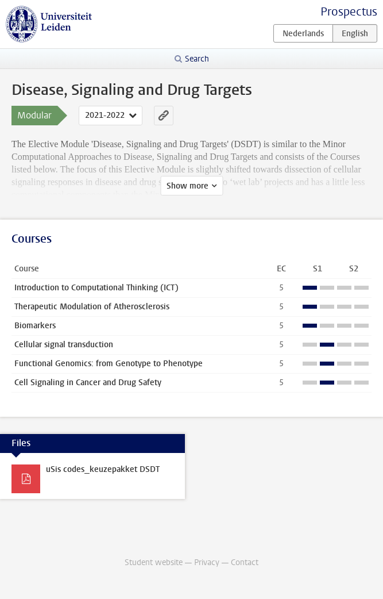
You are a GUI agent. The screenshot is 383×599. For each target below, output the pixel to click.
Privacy (206, 562)
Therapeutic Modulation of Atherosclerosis (91, 306)
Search (197, 58)
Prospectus (348, 12)
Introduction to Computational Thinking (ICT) (96, 287)
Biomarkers (35, 325)
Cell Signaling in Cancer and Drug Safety (87, 382)
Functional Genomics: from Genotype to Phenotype (108, 363)
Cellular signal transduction (63, 344)
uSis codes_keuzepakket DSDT (103, 469)
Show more (187, 186)
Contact (244, 562)
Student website (154, 562)
